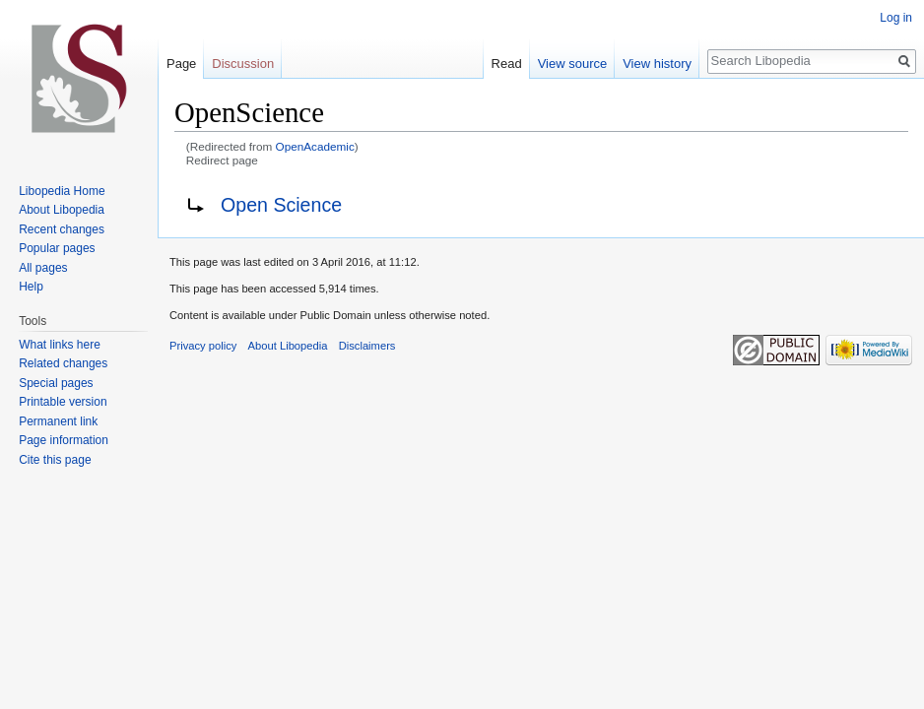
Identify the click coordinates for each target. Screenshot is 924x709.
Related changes (63, 363)
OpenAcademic (315, 146)
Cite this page (55, 460)
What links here (59, 345)
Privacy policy (202, 346)
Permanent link (58, 421)
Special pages (56, 383)
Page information (63, 440)
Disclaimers (367, 346)
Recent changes (61, 229)
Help (31, 286)
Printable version (62, 402)
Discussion (243, 63)
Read (507, 63)
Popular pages (57, 248)
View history (657, 63)
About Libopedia (61, 210)
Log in (896, 18)
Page (181, 63)
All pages (43, 268)
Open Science (281, 205)
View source (573, 63)
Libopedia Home (61, 191)
